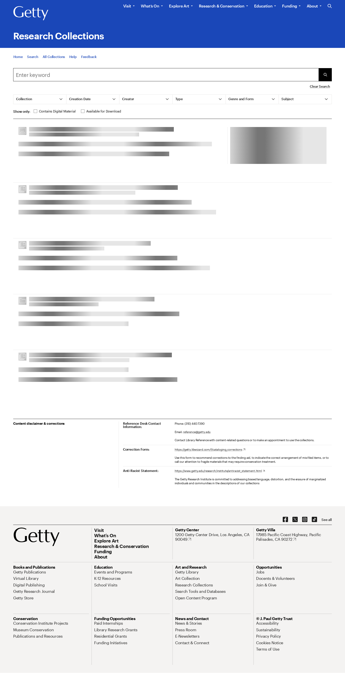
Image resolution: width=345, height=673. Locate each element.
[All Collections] (54, 59)
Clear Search (320, 86)
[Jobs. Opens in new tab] (260, 572)
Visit (127, 6)
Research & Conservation (221, 6)
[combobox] (166, 74)
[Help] (73, 59)
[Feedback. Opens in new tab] (89, 59)
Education (263, 6)
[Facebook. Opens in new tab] (285, 519)
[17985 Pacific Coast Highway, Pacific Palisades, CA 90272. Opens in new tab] (294, 537)
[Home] (18, 59)
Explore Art (179, 6)
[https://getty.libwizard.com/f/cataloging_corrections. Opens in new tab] (210, 450)
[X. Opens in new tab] (295, 519)
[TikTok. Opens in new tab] (314, 519)
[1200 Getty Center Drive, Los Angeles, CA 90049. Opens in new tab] (213, 537)
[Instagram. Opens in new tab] (304, 519)
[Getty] (30, 13)
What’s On (150, 6)
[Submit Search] (325, 74)
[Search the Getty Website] (330, 6)
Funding (289, 6)
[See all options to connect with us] (326, 519)
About (312, 6)
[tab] (39, 99)
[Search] (32, 59)
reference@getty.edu (197, 432)
